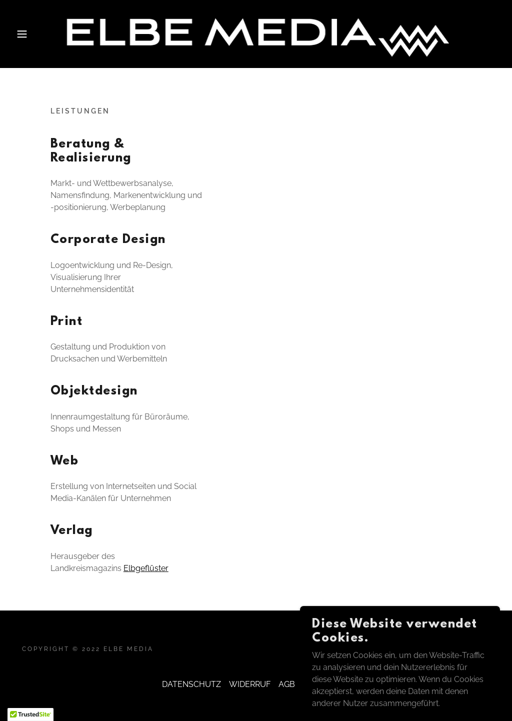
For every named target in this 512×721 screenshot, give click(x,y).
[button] (25, 34)
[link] (255, 33)
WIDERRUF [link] (249, 684)
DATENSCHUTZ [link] (191, 684)
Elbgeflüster (146, 568)
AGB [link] (286, 684)
